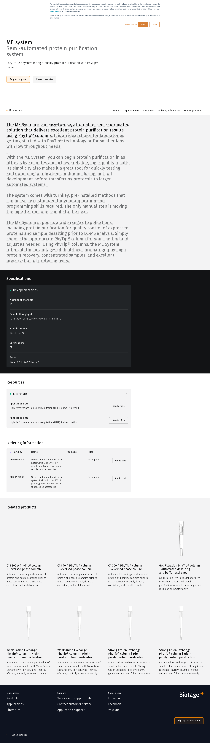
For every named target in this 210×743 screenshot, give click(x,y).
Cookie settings (19, 734)
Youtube (114, 710)
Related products (192, 110)
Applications (15, 704)
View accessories (44, 79)
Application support (71, 710)
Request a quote (18, 79)
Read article (119, 406)
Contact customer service (74, 704)
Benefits (116, 110)
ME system (15, 110)
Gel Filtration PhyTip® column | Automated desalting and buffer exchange (179, 569)
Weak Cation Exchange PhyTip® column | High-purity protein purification (25, 653)
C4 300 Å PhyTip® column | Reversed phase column (125, 567)
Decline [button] (154, 24)
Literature (13, 710)
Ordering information (169, 110)
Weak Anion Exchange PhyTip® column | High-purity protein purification (75, 653)
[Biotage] (188, 696)
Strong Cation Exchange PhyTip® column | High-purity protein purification (126, 653)
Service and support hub (74, 698)
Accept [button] (143, 24)
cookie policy (54, 11)
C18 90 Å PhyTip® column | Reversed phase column (74, 567)
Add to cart (120, 460)
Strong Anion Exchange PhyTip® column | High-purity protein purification (177, 653)
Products (12, 698)
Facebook (114, 704)
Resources (148, 110)
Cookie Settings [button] (131, 24)
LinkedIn (114, 698)
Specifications (132, 110)
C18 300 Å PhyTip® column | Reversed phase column (24, 567)
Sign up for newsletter (189, 720)
